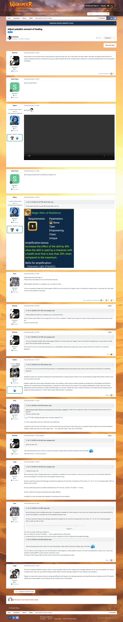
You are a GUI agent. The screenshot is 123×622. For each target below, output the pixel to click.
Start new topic (103, 51)
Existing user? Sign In (88, 8)
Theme (23, 619)
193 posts (22, 481)
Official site (54, 19)
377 (22, 135)
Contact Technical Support (43, 619)
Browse (19, 19)
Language (17, 619)
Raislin (22, 359)
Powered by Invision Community (101, 618)
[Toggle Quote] (33, 202)
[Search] (92, 19)
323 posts (22, 104)
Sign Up (98, 8)
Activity (29, 19)
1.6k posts (22, 382)
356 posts (22, 291)
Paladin (36, 45)
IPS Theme (16, 617)
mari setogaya (54, 310)
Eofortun (24, 43)
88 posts (22, 77)
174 (22, 102)
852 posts (22, 137)
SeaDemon (101, 80)
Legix (93, 80)
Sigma (22, 112)
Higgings (37, 592)
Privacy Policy (31, 619)
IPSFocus (23, 617)
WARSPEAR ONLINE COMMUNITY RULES (61, 29)
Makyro (101, 396)
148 (22, 289)
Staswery (91, 299)
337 (22, 380)
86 (22, 479)
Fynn (22, 273)
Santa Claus (22, 85)
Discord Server (41, 19)
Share (90, 44)
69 (22, 75)
